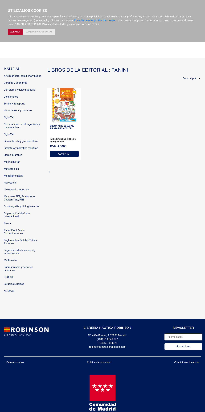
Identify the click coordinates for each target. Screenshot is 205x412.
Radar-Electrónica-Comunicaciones (14, 232)
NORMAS (9, 290)
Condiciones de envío (186, 362)
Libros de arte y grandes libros (21, 141)
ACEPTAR (15, 31)
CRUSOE (8, 277)
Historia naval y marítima (18, 110)
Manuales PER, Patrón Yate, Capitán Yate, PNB (19, 198)
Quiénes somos (15, 362)
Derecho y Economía (15, 82)
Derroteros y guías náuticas (19, 89)
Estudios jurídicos (14, 283)
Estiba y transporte (14, 103)
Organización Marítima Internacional (17, 215)
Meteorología (11, 168)
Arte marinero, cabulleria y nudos (22, 75)
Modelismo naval (13, 175)
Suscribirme (183, 346)
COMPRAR (64, 153)
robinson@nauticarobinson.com (107, 346)
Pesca (7, 223)
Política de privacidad (99, 362)
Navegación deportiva (16, 189)
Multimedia (10, 260)
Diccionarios (11, 96)
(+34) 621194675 (107, 342)
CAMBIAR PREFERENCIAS (39, 31)
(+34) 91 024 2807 (107, 339)
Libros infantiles (13, 154)
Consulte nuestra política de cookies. (95, 20)
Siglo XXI (9, 117)
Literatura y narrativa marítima (21, 148)
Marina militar (12, 161)
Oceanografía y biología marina (21, 206)
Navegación (10, 182)
